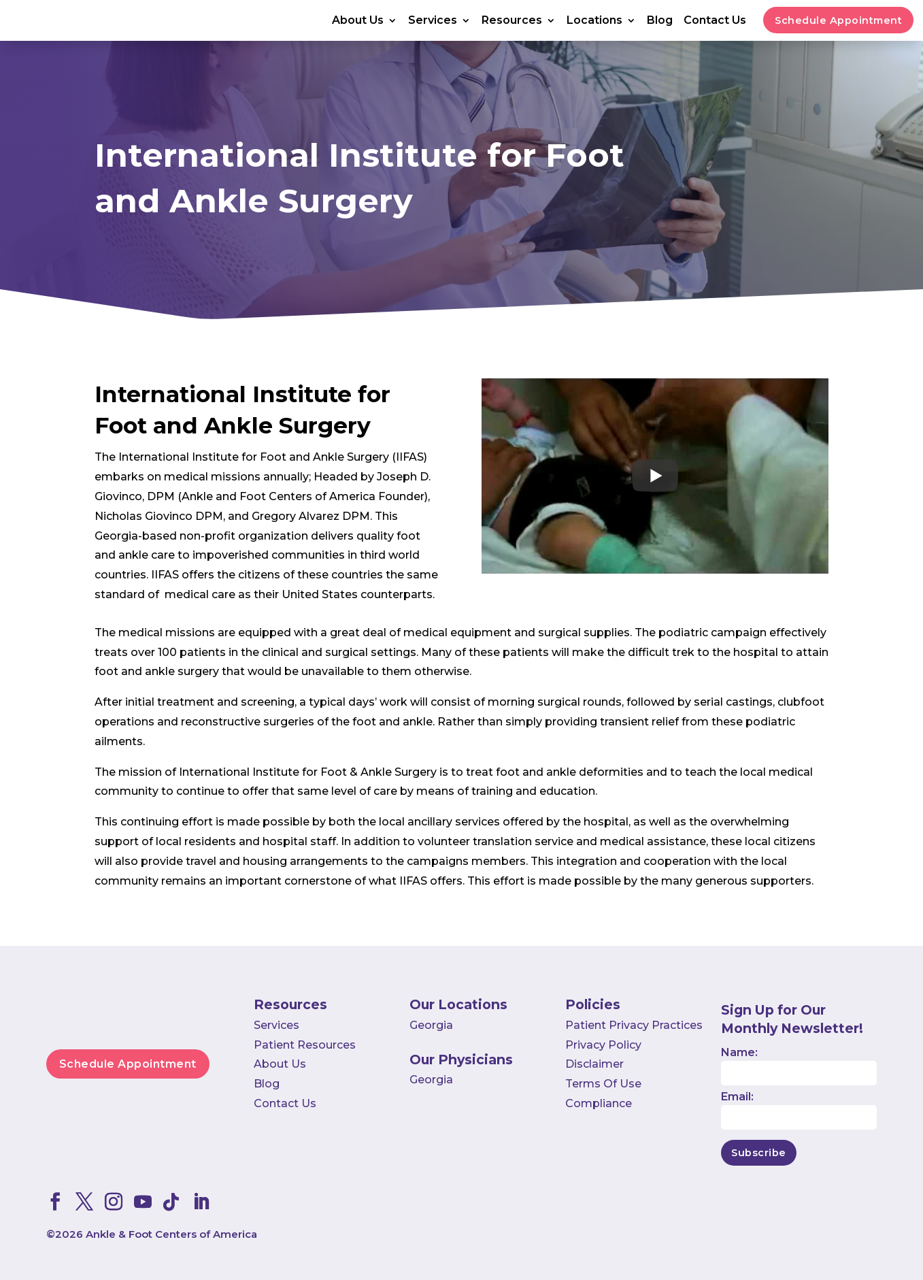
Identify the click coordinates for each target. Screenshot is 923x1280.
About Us (358, 21)
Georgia (431, 1025)
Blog (660, 21)
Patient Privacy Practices (634, 1025)
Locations (594, 21)
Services (432, 21)
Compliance (598, 1103)
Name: (739, 1052)
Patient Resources (305, 1044)
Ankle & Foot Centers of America (171, 1234)
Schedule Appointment (838, 20)
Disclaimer (594, 1063)
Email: (737, 1096)
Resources (512, 21)
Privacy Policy (603, 1044)
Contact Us (715, 21)
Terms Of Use (603, 1083)
